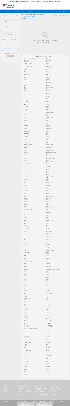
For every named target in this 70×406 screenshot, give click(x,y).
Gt (24, 283)
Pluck (47, 190)
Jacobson (25, 347)
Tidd (47, 296)
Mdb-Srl (48, 126)
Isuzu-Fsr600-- (26, 336)
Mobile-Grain (48, 149)
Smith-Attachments (50, 250)
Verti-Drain (48, 352)
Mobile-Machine (49, 150)
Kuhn (47, 74)
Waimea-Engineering (50, 361)
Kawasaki (25, 369)
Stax (47, 264)
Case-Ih (25, 123)
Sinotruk (48, 244)
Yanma (47, 372)
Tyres (47, 337)
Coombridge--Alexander (28, 168)
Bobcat (25, 93)
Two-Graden (48, 334)
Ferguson (25, 239)
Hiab (24, 295)
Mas (47, 109)
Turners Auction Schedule (40, 396)
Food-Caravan (26, 252)
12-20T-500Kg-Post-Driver (29, 58)
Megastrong (48, 133)
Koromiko (48, 68)
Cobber (25, 157)
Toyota (47, 309)
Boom (25, 98)
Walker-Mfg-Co (49, 366)
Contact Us (53, 396)
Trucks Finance (22, 394)
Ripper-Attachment (50, 220)
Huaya (25, 312)
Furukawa (25, 266)
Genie (25, 274)
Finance (22, 11)
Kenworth (25, 374)
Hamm (25, 287)
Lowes (47, 93)
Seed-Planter (48, 233)
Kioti (47, 58)
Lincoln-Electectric (50, 87)
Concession (26, 164)
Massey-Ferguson (49, 115)
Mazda (47, 123)
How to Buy (5, 385)
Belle (24, 87)
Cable (25, 117)
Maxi (47, 120)
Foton (25, 255)
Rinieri (47, 215)
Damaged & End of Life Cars (40, 388)
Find (67, 15)
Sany (47, 226)
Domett (25, 204)
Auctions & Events (6, 389)
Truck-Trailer (48, 333)
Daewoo (25, 185)
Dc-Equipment (26, 190)
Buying (10, 11)
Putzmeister (48, 198)
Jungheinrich (26, 364)
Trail (47, 315)
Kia (24, 375)
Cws (24, 182)
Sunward (48, 274)
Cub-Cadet (26, 179)
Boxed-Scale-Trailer (27, 103)
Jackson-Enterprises (27, 342)
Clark (25, 155)
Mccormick (48, 125)
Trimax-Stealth (49, 329)
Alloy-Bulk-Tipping (27, 74)
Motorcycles (32, 1)
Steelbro (48, 266)
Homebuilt (26, 306)
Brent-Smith (26, 106)
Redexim (48, 206)
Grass (25, 282)
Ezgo (24, 223)
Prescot (47, 193)
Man (47, 103)
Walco (47, 363)
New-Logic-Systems (50, 158)
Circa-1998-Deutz (27, 142)
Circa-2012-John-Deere (28, 145)
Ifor (24, 322)
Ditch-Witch (26, 201)
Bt (24, 112)
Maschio (48, 111)
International (26, 329)
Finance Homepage (22, 385)
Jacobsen (25, 344)
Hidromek (26, 296)
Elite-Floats (26, 215)
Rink (47, 217)
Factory (25, 225)
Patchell (47, 174)
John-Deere (26, 360)
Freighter (25, 258)
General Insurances (22, 392)
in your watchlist (43, 404)
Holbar (25, 303)
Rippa (47, 218)
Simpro (47, 237)
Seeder (47, 234)
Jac (24, 339)
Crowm (25, 172)
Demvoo (25, 193)
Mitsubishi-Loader (49, 147)
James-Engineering (27, 350)
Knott (47, 61)
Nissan (47, 160)
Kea (24, 371)
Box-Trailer (26, 101)
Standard (48, 263)
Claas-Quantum (27, 153)
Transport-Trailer (49, 325)
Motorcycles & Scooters (39, 391)
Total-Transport (49, 304)
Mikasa (47, 139)
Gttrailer (25, 285)
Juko (24, 363)
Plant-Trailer (48, 188)
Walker (47, 364)
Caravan (25, 120)
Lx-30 (47, 96)
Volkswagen (48, 355)
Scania (47, 230)
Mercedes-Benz (49, 134)
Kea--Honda (26, 372)
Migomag (48, 137)
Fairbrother (26, 230)
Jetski (25, 355)
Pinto (47, 187)
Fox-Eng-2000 (26, 256)
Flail (24, 247)
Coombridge (26, 166)
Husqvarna (26, 314)
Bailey (25, 84)
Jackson (25, 341)
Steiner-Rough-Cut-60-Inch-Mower (53, 269)
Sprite (47, 261)
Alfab (25, 72)
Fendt (25, 237)
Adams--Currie (26, 68)
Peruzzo (47, 183)
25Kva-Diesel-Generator (28, 63)
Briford (25, 111)
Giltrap (25, 279)
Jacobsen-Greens (27, 345)
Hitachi (25, 301)
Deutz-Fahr (26, 198)
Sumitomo (48, 272)
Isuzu (25, 334)
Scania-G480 (48, 231)
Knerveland (48, 60)
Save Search (15, 15)
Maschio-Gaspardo (50, 112)
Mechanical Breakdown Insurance (25, 391)
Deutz (25, 196)
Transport (48, 323)
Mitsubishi (48, 142)
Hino (25, 299)
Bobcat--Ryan (26, 95)
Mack (47, 99)
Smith (47, 249)
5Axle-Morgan (26, 64)
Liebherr (48, 85)
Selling (16, 11)
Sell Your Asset (5, 386)
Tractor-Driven (49, 314)
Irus (24, 331)
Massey (47, 114)
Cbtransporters (26, 133)
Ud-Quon (48, 341)
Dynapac (25, 210)
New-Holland (49, 157)
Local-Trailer (48, 90)
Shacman (48, 236)
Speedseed (48, 258)
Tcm (47, 287)
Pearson (47, 177)
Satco (47, 228)
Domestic (25, 203)
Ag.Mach (25, 69)
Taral (47, 283)
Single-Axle (48, 239)
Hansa (25, 288)
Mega (47, 131)
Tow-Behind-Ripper (50, 306)
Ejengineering (26, 214)
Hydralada (26, 317)
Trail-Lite (48, 317)
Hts (24, 310)
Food (25, 250)
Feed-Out (25, 234)
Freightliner (26, 260)
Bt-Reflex (25, 114)
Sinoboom (48, 242)
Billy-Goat (25, 88)
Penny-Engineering (50, 182)
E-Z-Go (25, 212)
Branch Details (23, 401)
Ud (46, 339)
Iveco (25, 337)
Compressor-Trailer (27, 163)
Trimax (47, 328)
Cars (10, 1)
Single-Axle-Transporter (50, 241)
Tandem (47, 282)
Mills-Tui (48, 141)
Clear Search (6, 60)
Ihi (24, 323)
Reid (47, 209)
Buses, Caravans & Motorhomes (48, 1)
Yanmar (47, 374)
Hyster (25, 318)
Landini (47, 80)
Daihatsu (25, 188)
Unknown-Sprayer (49, 349)
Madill (47, 101)
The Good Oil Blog (54, 392)
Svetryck (48, 279)
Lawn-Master (48, 82)
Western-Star (49, 368)
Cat (24, 126)
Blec (24, 91)
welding (24, 18)
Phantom (48, 185)
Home (56, 15)
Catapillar (25, 128)
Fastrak (25, 233)
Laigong (47, 79)
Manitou (48, 107)
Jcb (24, 353)
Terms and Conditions (55, 388)
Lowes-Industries (49, 95)
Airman (25, 71)
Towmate (48, 307)
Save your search (40, 42)
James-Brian (26, 349)
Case (24, 122)
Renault (47, 210)
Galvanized (26, 269)
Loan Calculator (22, 388)
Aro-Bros (25, 79)
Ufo (47, 344)
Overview (53, 385)
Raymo (47, 204)
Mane (47, 106)
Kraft (47, 69)
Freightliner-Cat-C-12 (28, 261)
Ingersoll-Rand (26, 326)
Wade (47, 360)
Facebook (33, 401)
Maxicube (48, 122)
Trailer (47, 318)
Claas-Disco (26, 152)
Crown (25, 174)
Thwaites (48, 295)
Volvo (47, 358)
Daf (24, 187)
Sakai (47, 223)
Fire (24, 245)
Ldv (47, 84)
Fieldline (25, 242)
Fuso (24, 268)
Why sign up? (5, 391)
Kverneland (48, 76)
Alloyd (25, 76)
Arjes (25, 77)
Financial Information (23, 396)
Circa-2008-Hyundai (28, 144)
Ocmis (47, 163)
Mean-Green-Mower (50, 130)
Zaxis (47, 375)
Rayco (47, 203)
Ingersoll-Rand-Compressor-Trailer (30, 328)
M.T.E (47, 98)
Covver (25, 169)
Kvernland (48, 77)
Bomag (25, 96)
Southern (48, 253)
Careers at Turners (54, 386)
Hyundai (25, 320)
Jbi (24, 352)
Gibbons (25, 277)
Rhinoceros (48, 212)
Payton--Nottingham (50, 176)
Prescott (48, 195)
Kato (24, 368)
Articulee (25, 80)
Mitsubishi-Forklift (49, 144)
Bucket (25, 115)
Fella (24, 236)
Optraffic (48, 166)
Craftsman (26, 171)
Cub (24, 177)
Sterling (47, 271)
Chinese (25, 141)
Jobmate (25, 358)
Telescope (48, 288)
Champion (26, 136)
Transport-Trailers (49, 326)
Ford (24, 253)
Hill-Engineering (27, 298)
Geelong (25, 272)
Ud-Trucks (48, 342)
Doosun (25, 207)
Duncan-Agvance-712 (28, 209)
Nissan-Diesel (49, 161)
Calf (24, 118)
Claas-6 (25, 150)
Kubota (47, 72)
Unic (47, 345)
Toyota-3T (48, 310)
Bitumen (25, 90)
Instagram (59, 401)
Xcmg (47, 369)
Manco (47, 104)
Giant (25, 276)
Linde (47, 88)
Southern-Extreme (50, 255)
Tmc (47, 299)
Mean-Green (48, 128)
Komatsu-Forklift (49, 66)
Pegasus (47, 179)
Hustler (25, 315)
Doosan (25, 206)
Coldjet (25, 158)
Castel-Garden (26, 125)
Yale (47, 371)
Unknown (48, 347)
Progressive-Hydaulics (50, 196)
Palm (47, 171)
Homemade (26, 307)
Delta (25, 191)
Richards (48, 214)
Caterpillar (26, 130)
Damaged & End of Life (24, 1)
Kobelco (47, 63)
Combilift (25, 160)
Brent (25, 104)
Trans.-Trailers (48, 320)
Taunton (48, 285)
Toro (47, 301)
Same (47, 225)
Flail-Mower (26, 249)
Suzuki (47, 277)
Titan (47, 298)
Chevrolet (25, 137)
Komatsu (48, 64)
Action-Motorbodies (28, 66)
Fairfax (25, 231)
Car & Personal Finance (23, 386)
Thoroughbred (49, 293)
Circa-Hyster (26, 147)
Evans (25, 218)
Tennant (47, 290)
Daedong (25, 183)
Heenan (25, 291)
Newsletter (41, 401)
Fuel (24, 264)
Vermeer (48, 350)
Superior (48, 276)
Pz (46, 199)
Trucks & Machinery (15, 1)
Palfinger (48, 169)
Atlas (25, 82)
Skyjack (47, 247)
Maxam (47, 118)
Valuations (29, 11)
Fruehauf (25, 263)
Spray (47, 260)
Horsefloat (26, 309)
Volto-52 (48, 356)
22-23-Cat (26, 61)
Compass (25, 161)
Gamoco (25, 271)
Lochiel (47, 91)
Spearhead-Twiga (49, 256)
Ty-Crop (47, 336)
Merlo (47, 136)
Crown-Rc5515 (27, 176)
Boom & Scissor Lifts (28, 99)
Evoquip (25, 220)
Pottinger (48, 191)
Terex (47, 291)
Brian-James (26, 109)
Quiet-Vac (48, 201)
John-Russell (26, 361)
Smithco (48, 252)
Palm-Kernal (48, 172)
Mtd (47, 155)
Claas (25, 149)
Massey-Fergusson (50, 117)
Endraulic (25, 217)
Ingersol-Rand (26, 325)
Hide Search (6, 15)
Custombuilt (26, 180)
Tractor (47, 312)
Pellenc (47, 180)
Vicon (47, 353)
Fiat (24, 241)
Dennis (25, 195)
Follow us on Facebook (7, 392)
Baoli (25, 85)
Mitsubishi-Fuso (49, 145)
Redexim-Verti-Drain (50, 207)
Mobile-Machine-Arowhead (51, 152)
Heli (24, 293)
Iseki (24, 333)
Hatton (25, 290)
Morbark (48, 153)
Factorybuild (26, 228)
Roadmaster (48, 222)
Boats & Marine (58, 1)
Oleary (47, 164)
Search (5, 11)
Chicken (25, 139)
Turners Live (53, 391)
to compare (26, 404)
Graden (25, 280)
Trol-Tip (47, 331)
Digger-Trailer (26, 199)
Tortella (47, 303)
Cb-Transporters (27, 131)
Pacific (47, 168)
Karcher (25, 366)
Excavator (26, 222)
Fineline (25, 244)
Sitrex (47, 245)
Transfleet (48, 322)
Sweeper (48, 280)
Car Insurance (21, 389)
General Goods (38, 1)
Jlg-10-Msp (26, 356)
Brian (25, 107)
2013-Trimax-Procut (27, 60)
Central (25, 134)
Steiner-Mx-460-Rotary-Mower (52, 268)
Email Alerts (53, 394)
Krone (47, 71)
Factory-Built (26, 226)
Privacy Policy (54, 389)
